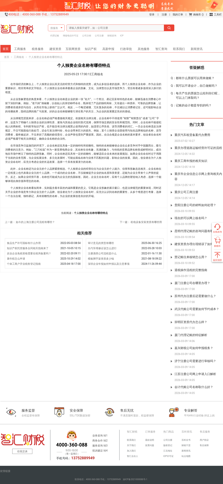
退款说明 (149, 440)
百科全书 (186, 440)
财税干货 (186, 445)
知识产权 (92, 48)
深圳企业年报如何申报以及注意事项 (109, 263)
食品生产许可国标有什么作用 (24, 243)
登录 (151, 14)
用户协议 (204, 440)
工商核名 (19, 57)
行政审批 (124, 48)
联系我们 (177, 48)
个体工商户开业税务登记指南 (24, 263)
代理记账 (54, 35)
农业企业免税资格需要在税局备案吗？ (29, 253)
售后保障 (204, 445)
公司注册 (99, 35)
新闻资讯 (195, 48)
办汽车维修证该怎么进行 (102, 248)
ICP (122, 35)
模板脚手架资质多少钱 (101, 258)
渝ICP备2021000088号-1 (135, 479)
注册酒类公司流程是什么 (102, 253)
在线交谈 (22, 451)
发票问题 (149, 445)
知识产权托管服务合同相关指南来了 (28, 248)
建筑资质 (56, 48)
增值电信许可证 (70, 35)
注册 (164, 14)
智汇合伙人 (132, 456)
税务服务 (39, 48)
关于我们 (131, 445)
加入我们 (131, 450)
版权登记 (167, 445)
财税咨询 (111, 35)
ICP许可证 (168, 456)
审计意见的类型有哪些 (101, 243)
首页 (7, 48)
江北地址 (167, 450)
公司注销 (86, 35)
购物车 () (196, 14)
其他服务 (142, 48)
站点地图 (186, 456)
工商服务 (21, 48)
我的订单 (178, 14)
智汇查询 (160, 48)
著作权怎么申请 (16, 258)
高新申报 (108, 48)
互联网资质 (74, 48)
